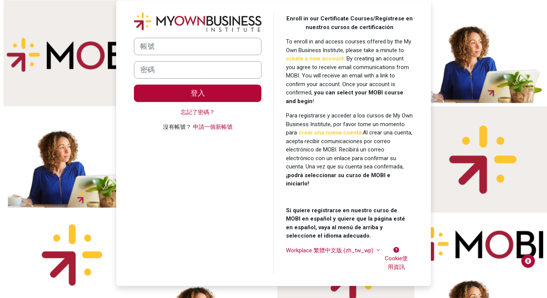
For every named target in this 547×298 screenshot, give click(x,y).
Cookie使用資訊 (396, 258)
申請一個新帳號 (213, 127)
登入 (198, 93)
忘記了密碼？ (198, 112)
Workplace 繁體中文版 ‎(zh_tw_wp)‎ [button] (330, 250)
